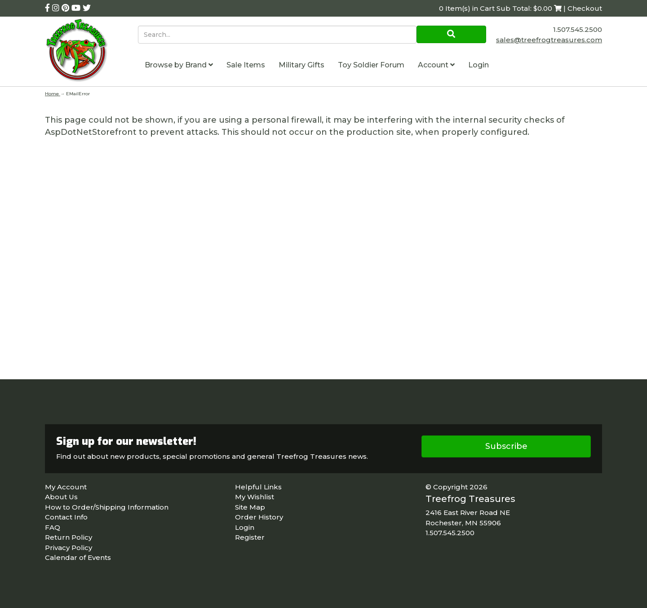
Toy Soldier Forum (371, 65)
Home (52, 94)
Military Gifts (301, 65)
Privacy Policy (68, 547)
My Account (66, 487)
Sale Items (245, 65)
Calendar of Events (78, 557)
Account (436, 65)
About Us (61, 497)
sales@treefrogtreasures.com (549, 40)
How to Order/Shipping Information (106, 507)
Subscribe (506, 446)
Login (478, 65)
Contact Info (66, 517)
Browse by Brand (179, 65)
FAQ (52, 527)
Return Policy (68, 537)
